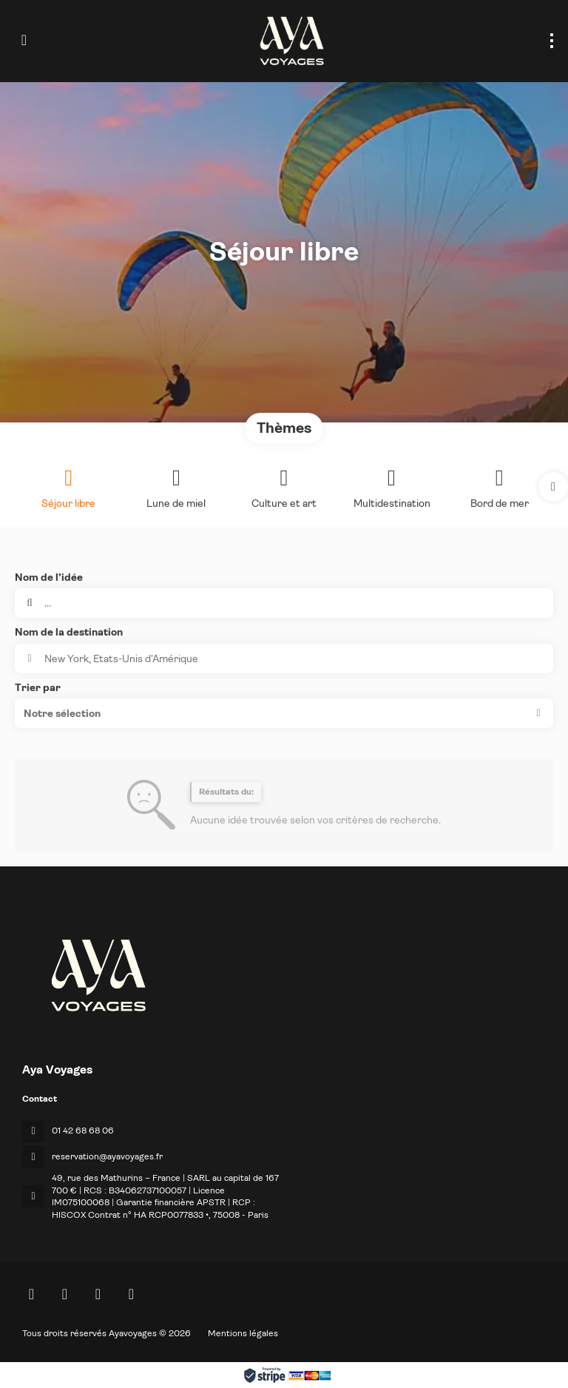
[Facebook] (64, 1294)
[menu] (552, 41)
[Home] (31, 1294)
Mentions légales (243, 1333)
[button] (553, 487)
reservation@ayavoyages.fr (107, 1156)
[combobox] (284, 658)
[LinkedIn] (131, 1294)
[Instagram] (98, 1294)
